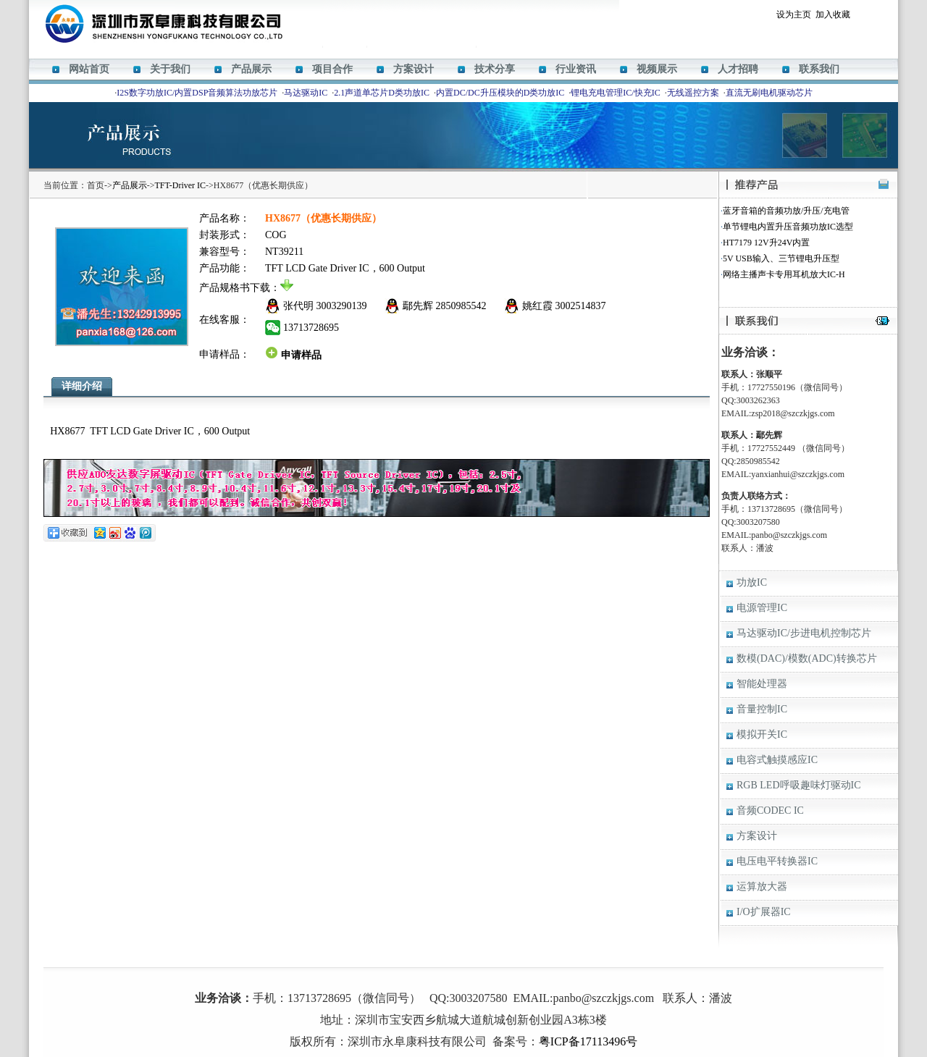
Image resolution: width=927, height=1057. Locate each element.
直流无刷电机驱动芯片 (769, 93)
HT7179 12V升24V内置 (766, 242)
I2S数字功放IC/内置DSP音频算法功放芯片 (197, 93)
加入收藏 (832, 14)
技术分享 (494, 69)
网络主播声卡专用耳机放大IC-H (784, 274)
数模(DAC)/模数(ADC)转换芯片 (807, 658)
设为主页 (793, 14)
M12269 (416, 977)
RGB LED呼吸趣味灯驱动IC (799, 785)
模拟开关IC (762, 734)
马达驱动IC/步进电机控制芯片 (804, 633)
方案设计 (413, 69)
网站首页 (89, 69)
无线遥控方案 (693, 93)
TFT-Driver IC (180, 185)
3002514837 (580, 305)
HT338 (511, 977)
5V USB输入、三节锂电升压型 (781, 258)
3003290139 (341, 305)
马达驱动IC (305, 93)
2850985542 (461, 305)
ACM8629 (477, 977)
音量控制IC (762, 709)
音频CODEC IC (770, 810)
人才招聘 (738, 69)
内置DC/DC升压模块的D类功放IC (500, 93)
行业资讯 (575, 69)
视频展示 (657, 69)
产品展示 (251, 69)
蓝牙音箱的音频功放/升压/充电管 (786, 211)
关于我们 (170, 69)
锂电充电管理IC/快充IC (615, 93)
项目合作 (332, 69)
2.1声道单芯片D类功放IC (381, 93)
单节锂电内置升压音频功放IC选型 (788, 227)
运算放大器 (762, 886)
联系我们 (819, 69)
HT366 (445, 977)
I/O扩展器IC (764, 911)
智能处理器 (762, 683)
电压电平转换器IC (777, 861)
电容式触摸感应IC (777, 759)
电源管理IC (762, 607)
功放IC (752, 582)
